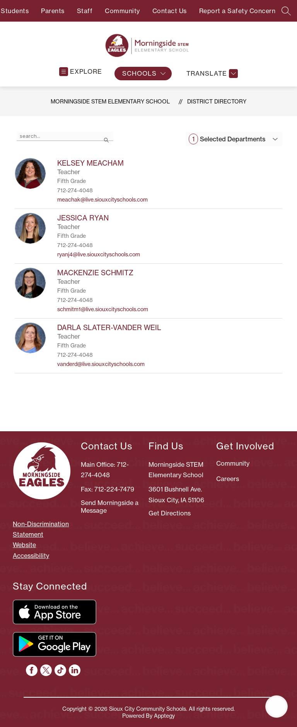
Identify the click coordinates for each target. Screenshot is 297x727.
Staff (85, 11)
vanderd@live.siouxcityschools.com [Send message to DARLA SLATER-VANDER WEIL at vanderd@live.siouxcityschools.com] (101, 364)
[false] (65, 136)
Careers (227, 479)
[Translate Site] (211, 73)
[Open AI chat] (276, 706)
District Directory (216, 101)
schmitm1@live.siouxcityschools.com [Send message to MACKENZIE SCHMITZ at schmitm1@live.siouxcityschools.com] (102, 309)
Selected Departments (227, 139)
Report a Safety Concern (237, 11)
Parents (53, 11)
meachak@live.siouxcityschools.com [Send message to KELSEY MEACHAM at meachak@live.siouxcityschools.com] (102, 199)
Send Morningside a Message (109, 506)
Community (122, 11)
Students (15, 11)
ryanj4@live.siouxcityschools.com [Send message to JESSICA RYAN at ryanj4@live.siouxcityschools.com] (98, 254)
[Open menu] (80, 71)
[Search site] (286, 10)
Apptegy (164, 715)
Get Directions (169, 513)
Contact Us (169, 11)
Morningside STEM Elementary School (110, 101)
